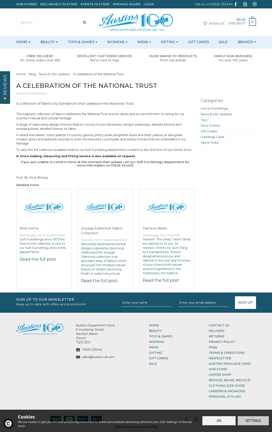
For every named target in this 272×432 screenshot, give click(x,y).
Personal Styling (225, 396)
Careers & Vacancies (227, 391)
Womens (156, 342)
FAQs (213, 347)
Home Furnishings (214, 108)
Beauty (155, 331)
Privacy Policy (222, 342)
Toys (204, 120)
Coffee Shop (220, 375)
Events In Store (95, 4)
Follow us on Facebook (235, 4)
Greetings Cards (212, 137)
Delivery (217, 331)
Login (149, 4)
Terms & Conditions (227, 353)
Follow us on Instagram (254, 4)
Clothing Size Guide (227, 386)
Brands (245, 42)
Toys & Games (160, 336)
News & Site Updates (216, 114)
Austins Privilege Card (230, 364)
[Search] (48, 22)
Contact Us (219, 325)
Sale (153, 364)
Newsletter (220, 358)
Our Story (218, 369)
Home (154, 325)
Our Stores (26, 4)
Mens (153, 347)
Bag (250, 21)
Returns (216, 336)
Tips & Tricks (209, 143)
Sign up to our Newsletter (67, 301)
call (126, 162)
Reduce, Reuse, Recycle (229, 380)
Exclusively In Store (58, 4)
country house (94, 124)
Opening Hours (127, 4)
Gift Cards (158, 358)
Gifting (155, 353)
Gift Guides (209, 131)
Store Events (210, 125)
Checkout (236, 23)
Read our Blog (245, 4)
